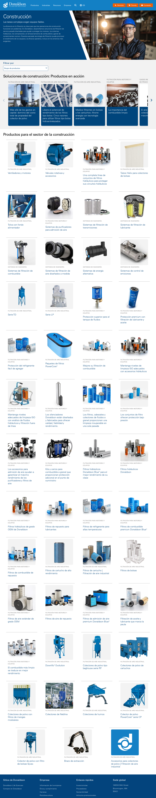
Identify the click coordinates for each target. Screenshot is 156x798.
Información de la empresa (50, 785)
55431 (115, 791)
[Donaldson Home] (16, 5)
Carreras (43, 792)
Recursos (57, 5)
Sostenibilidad (82, 792)
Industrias (46, 5)
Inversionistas (82, 785)
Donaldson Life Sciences (13, 785)
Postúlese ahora (46, 795)
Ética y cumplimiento (48, 788)
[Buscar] (75, 5)
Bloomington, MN (120, 788)
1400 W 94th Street (120, 785)
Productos (35, 5)
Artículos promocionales (86, 795)
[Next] (152, 101)
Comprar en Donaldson (12, 788)
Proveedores (81, 788)
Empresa (67, 5)
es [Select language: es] (82, 5)
